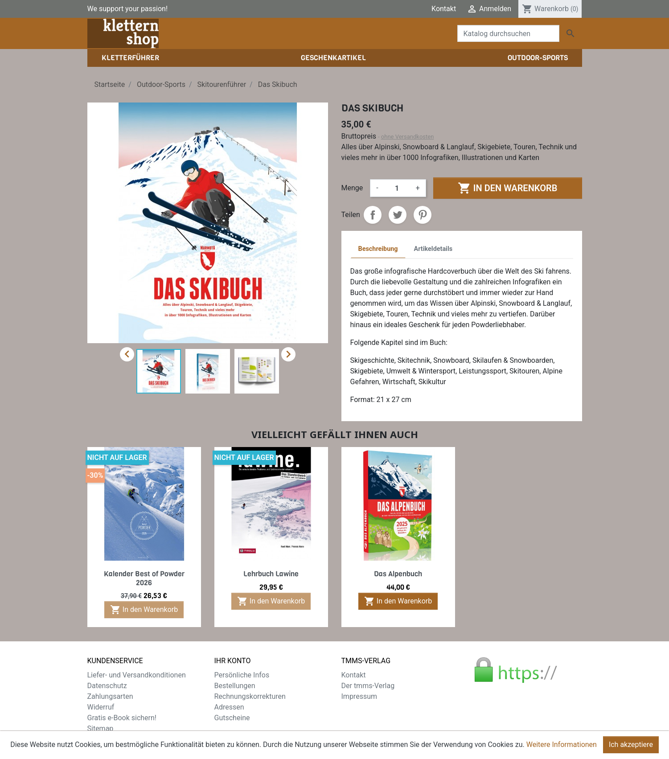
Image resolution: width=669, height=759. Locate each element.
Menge (352, 188)
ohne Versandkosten (407, 136)
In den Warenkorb (507, 188)
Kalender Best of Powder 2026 (144, 578)
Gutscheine (232, 718)
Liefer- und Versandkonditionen (136, 675)
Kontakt (443, 8)
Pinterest (422, 215)
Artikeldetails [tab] (433, 249)
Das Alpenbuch (398, 573)
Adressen (229, 707)
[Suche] (508, 33)
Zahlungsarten (110, 696)
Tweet (397, 215)
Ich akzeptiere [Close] (631, 747)
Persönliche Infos (242, 675)
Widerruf (101, 707)
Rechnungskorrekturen (250, 696)
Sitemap (100, 728)
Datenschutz (107, 685)
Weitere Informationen (561, 747)
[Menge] (397, 188)
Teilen (373, 215)
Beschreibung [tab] (378, 249)
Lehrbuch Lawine (271, 573)
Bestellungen (234, 685)
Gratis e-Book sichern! (121, 718)
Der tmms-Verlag (368, 685)
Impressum (359, 696)
